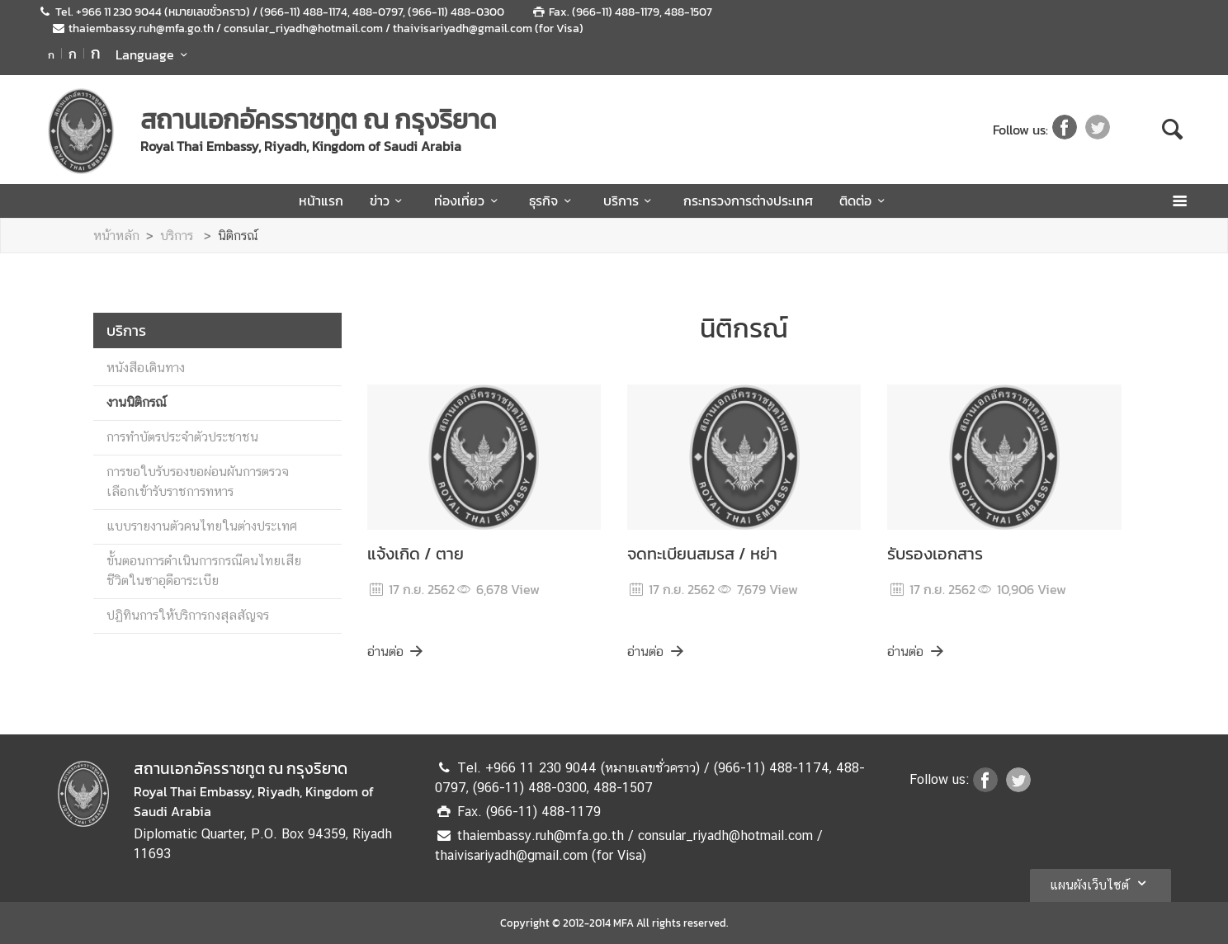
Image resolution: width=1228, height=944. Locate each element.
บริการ (630, 200)
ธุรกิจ (552, 200)
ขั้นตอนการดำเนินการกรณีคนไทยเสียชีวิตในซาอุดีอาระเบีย (203, 570)
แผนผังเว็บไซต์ (1100, 883)
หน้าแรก (321, 200)
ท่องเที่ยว (468, 200)
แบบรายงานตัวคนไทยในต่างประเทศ (201, 526)
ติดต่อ (864, 200)
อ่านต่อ (396, 651)
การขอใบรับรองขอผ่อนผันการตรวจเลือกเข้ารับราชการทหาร (197, 481)
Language (154, 54)
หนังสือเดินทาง (145, 367)
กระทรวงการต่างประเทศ (748, 200)
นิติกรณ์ (238, 235)
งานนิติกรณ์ (136, 402)
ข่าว (389, 200)
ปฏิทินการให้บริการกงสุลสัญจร (187, 615)
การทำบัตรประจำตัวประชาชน (182, 437)
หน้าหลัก (116, 235)
